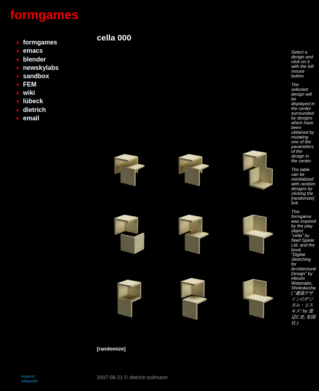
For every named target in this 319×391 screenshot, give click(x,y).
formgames (44, 15)
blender (34, 59)
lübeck (33, 101)
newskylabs (41, 67)
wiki (29, 92)
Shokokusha (303, 287)
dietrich (34, 109)
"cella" (298, 235)
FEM (30, 84)
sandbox (36, 76)
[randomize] (302, 198)
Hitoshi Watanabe (301, 280)
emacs (33, 50)
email (31, 118)
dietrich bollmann (148, 377)
